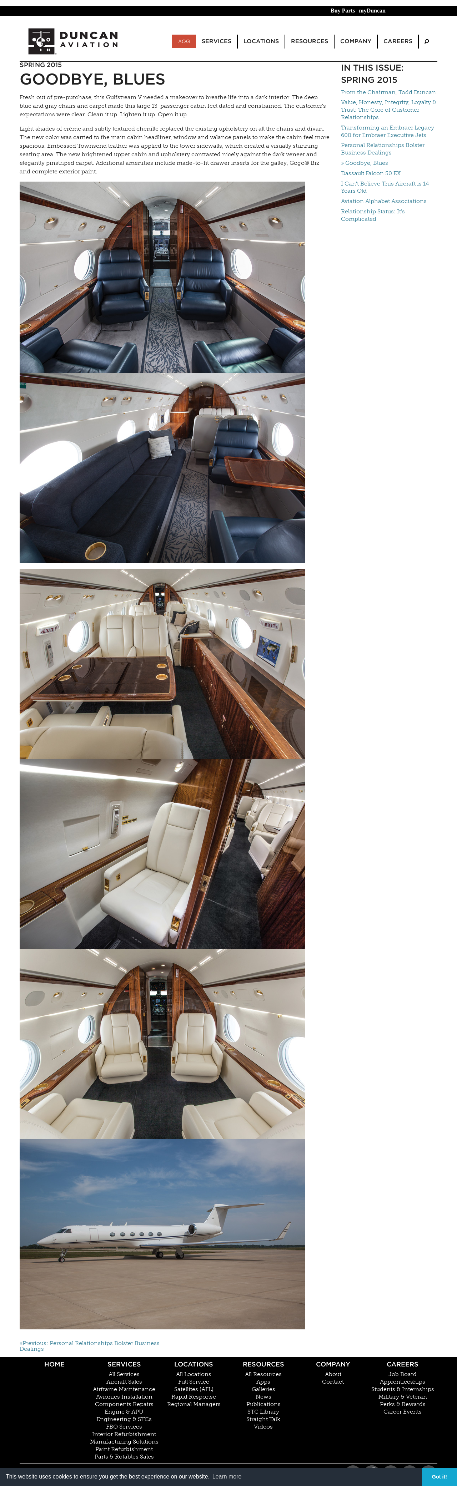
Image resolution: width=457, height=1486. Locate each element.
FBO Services (124, 1427)
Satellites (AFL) (194, 1389)
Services (124, 1364)
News (263, 1397)
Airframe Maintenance (124, 1389)
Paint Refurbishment (124, 1449)
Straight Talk (263, 1419)
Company (333, 1364)
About (333, 1374)
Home (54, 1364)
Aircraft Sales (124, 1382)
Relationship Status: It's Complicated (373, 215)
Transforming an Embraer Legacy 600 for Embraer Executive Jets (387, 131)
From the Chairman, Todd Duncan (388, 92)
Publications (263, 1404)
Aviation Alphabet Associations (384, 201)
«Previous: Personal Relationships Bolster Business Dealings (90, 1346)
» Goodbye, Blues (364, 162)
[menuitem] (427, 42)
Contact (333, 1382)
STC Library (263, 1412)
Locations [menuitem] (261, 41)
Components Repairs (124, 1404)
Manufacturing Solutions (124, 1442)
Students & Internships (402, 1389)
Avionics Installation (124, 1397)
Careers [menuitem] (397, 41)
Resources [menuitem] (309, 41)
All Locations (193, 1374)
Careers (402, 1364)
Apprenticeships (402, 1382)
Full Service (193, 1382)
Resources (263, 1364)
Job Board (402, 1374)
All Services (124, 1374)
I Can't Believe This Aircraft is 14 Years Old (385, 187)
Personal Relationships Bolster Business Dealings (383, 149)
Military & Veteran (402, 1397)
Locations (193, 1364)
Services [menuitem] (216, 41)
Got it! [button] (439, 1477)
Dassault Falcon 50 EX (371, 173)
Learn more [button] (227, 1477)
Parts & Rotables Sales (124, 1457)
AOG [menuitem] (184, 41)
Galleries (263, 1389)
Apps (263, 1382)
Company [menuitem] (355, 41)
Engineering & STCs (124, 1419)
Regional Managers (194, 1404)
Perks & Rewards (403, 1404)
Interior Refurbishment (124, 1434)
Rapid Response (193, 1397)
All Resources (263, 1374)
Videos (263, 1427)
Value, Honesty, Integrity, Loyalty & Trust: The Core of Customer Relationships (388, 110)
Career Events (402, 1412)
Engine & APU (124, 1412)
